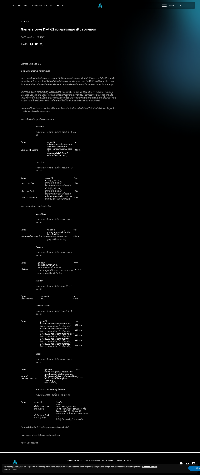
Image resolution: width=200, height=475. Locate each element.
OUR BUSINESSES (39, 5)
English (14, 469)
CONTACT (128, 460)
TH (186, 5)
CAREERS (60, 5)
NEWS (119, 460)
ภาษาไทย (7, 469)
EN (179, 5)
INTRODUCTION (19, 5)
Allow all (183, 468)
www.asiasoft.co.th (30, 434)
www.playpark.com (51, 434)
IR (51, 5)
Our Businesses (92, 460)
